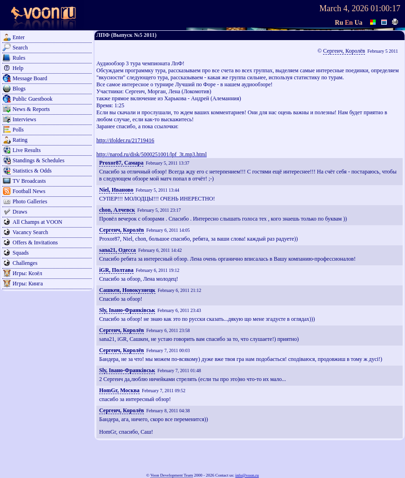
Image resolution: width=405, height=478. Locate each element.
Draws (20, 211)
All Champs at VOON (37, 222)
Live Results (26, 150)
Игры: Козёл (27, 273)
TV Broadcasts (29, 181)
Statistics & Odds (32, 170)
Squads (21, 252)
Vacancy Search (30, 232)
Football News (29, 191)
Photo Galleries (30, 201)
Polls (18, 129)
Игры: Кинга (28, 283)
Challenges (25, 263)
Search (20, 47)
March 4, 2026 (343, 8)
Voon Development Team (171, 475)
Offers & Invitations (35, 242)
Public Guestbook (33, 99)
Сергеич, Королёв (344, 51)
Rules (19, 58)
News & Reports (31, 109)
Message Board (30, 78)
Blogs (19, 88)
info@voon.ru (247, 475)
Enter (19, 37)
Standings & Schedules (38, 160)
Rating (20, 140)
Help (18, 68)
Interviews (24, 119)
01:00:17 (385, 8)
